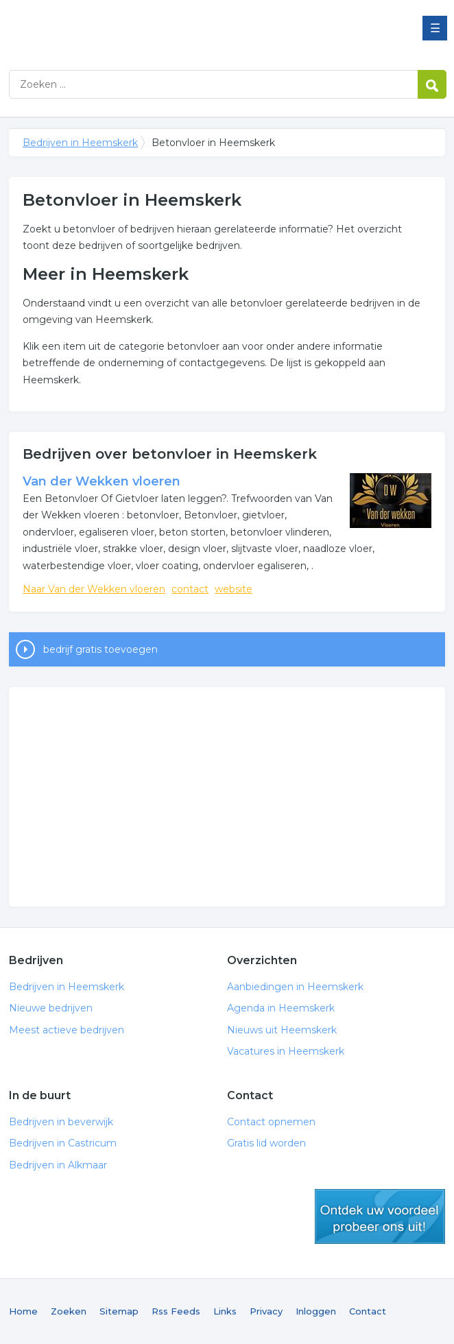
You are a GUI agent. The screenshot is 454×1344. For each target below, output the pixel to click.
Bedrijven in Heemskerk (180, 29)
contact (189, 589)
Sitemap (119, 1311)
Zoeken (68, 1311)
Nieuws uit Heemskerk (282, 1030)
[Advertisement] (227, 797)
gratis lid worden (380, 1216)
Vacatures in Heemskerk (285, 1051)
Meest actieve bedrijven (66, 1030)
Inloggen (316, 1311)
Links (225, 1311)
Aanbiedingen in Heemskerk (295, 987)
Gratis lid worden (266, 1143)
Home (23, 1311)
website (233, 589)
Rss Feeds (176, 1311)
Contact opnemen (271, 1122)
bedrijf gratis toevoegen (100, 649)
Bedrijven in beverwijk (61, 1122)
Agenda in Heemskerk (281, 1008)
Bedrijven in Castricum (63, 1143)
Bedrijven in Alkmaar (58, 1165)
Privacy (266, 1311)
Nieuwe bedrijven (51, 1008)
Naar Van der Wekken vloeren (94, 589)
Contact (367, 1311)
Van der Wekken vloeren (101, 481)
